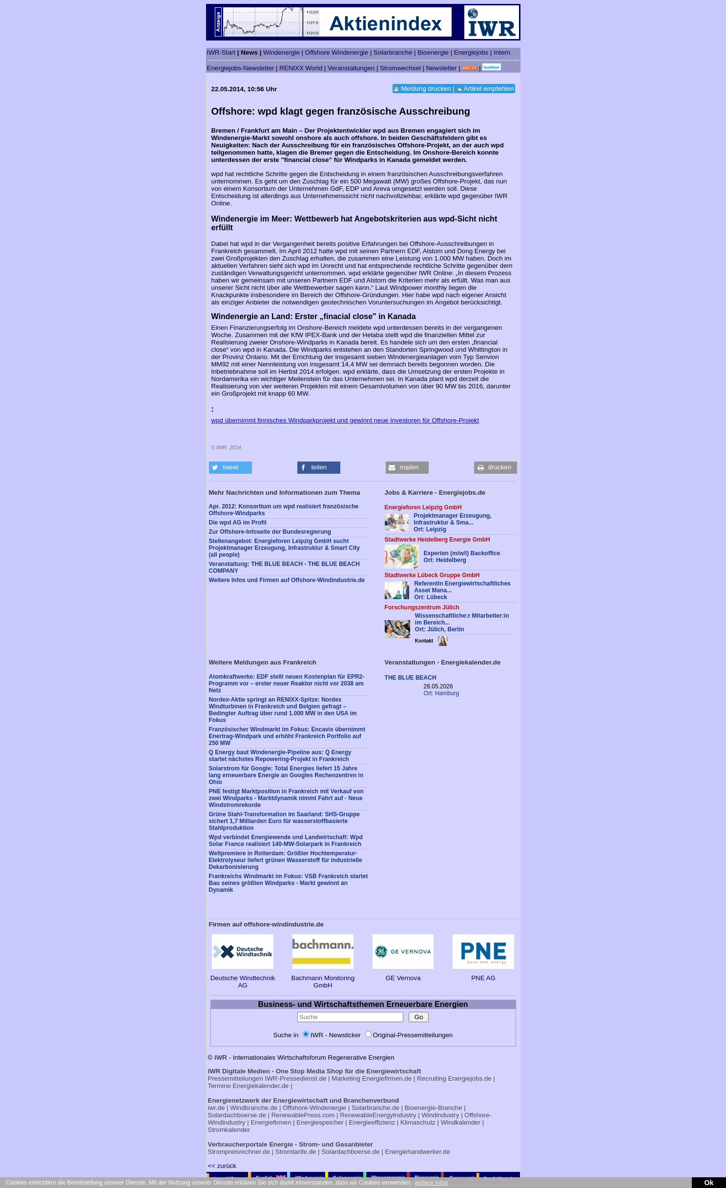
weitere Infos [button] (431, 1182)
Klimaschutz (418, 1122)
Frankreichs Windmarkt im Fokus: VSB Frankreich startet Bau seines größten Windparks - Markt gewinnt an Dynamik (288, 883)
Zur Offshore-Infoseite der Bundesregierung (270, 531)
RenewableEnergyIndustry (378, 1115)
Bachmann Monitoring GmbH (323, 978)
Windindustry (440, 1115)
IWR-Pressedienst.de (296, 1078)
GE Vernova (403, 974)
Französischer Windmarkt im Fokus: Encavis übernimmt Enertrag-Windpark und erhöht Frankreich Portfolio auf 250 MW (287, 736)
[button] (230, 468)
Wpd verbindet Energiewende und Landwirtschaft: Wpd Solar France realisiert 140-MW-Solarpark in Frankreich (286, 840)
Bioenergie (433, 52)
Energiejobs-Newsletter (240, 68)
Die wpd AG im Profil (238, 522)
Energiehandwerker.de (417, 1151)
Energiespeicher (319, 1122)
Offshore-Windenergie (314, 1107)
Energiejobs (471, 52)
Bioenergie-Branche (433, 1107)
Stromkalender (229, 1129)
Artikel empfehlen (489, 88)
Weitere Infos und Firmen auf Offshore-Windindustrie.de (287, 580)
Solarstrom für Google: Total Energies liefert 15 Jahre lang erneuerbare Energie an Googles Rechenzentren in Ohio (286, 775)
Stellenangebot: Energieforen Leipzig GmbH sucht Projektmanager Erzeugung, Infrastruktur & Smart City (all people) (284, 548)
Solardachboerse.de (237, 1115)
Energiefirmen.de (387, 1078)
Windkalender (461, 1122)
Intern (502, 52)
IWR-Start (221, 52)
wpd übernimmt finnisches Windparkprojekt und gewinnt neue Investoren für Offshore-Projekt (345, 420)
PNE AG (483, 974)
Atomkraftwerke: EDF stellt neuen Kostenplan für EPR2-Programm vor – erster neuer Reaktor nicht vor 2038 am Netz (287, 683)
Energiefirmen (270, 1122)
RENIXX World (300, 68)
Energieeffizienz (372, 1122)
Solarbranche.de (375, 1107)
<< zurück (222, 1165)
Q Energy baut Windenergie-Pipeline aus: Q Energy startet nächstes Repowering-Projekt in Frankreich (280, 756)
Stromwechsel (400, 68)
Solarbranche (392, 52)
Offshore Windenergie (336, 52)
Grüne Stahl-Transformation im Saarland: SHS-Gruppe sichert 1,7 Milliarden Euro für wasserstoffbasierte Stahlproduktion (284, 821)
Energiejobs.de (470, 1078)
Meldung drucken (426, 88)
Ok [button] (708, 1183)
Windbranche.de (253, 1107)
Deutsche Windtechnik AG (242, 978)
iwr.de (216, 1107)
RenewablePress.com (303, 1115)
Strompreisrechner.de (239, 1151)
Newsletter (441, 68)
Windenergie (281, 52)
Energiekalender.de (261, 1085)
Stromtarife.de (295, 1151)
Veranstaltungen (351, 68)
